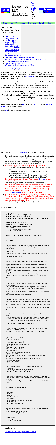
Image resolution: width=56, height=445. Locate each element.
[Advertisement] (38, 39)
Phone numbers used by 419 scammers (12, 51)
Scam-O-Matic (22, 152)
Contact (50, 23)
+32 (9, 55)
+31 (6, 55)
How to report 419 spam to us (15, 63)
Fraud (41, 23)
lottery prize (29, 76)
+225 (7, 53)
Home (5, 23)
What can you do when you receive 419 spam (20, 65)
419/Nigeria (32, 23)
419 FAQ (36, 104)
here (23, 104)
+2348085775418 (15, 192)
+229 (11, 53)
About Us (14, 23)
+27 (18, 53)
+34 (12, 55)
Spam (22, 23)
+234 (15, 53)
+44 (15, 55)
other (19, 55)
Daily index (19, 69)
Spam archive (9, 69)
